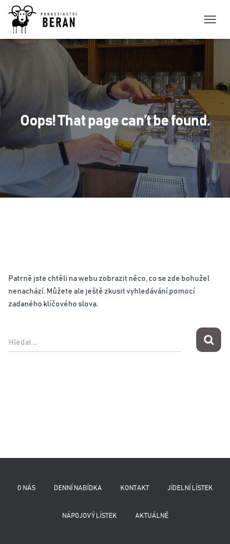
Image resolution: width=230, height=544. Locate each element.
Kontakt (134, 488)
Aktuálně (151, 515)
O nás (26, 488)
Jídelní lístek (190, 488)
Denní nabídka (78, 488)
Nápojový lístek (89, 515)
